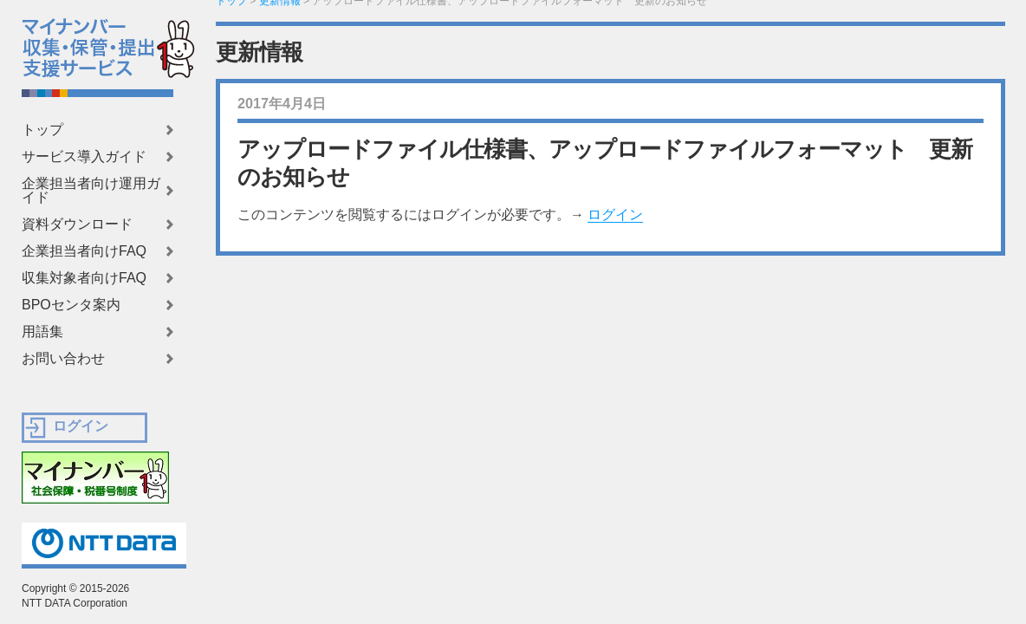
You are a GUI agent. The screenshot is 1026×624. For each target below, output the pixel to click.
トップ (42, 130)
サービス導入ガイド (84, 157)
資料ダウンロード (77, 224)
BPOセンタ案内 (71, 305)
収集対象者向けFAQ (84, 278)
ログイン (615, 214)
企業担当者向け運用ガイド (91, 191)
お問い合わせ (63, 359)
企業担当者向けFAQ (84, 251)
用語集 (42, 332)
